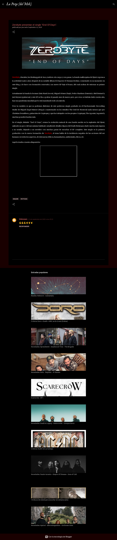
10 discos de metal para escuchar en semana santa (49, 500)
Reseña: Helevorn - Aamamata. (42, 296)
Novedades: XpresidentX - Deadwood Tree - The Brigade (52, 347)
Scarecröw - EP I (37, 398)
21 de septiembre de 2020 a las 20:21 (40, 219)
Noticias (24, 199)
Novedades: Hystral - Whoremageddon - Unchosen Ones (52, 525)
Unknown (23, 219)
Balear (15, 199)
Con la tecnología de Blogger (58, 537)
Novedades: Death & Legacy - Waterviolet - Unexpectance (52, 423)
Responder (24, 226)
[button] (13, 32)
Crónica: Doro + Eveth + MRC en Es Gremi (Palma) (49, 321)
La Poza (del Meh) (19, 4)
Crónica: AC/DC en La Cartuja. (42, 449)
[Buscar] (34, 4)
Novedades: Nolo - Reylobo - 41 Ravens (45, 372)
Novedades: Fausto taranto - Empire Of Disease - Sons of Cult (54, 474)
